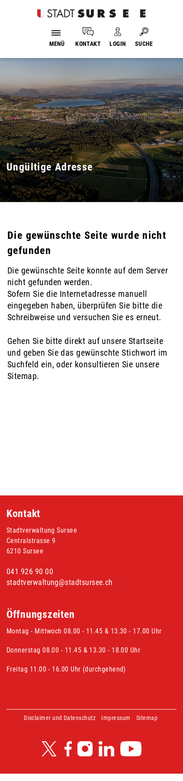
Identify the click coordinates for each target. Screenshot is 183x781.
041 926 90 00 (29, 571)
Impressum (115, 717)
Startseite (146, 341)
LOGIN (117, 43)
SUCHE (144, 43)
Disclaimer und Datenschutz (60, 717)
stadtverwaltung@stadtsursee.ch (59, 582)
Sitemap (146, 717)
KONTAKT (88, 43)
